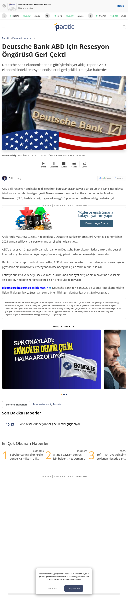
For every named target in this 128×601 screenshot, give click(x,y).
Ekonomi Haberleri (22, 38)
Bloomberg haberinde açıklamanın (26, 288)
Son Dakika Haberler (21, 413)
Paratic (6, 38)
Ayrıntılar (52, 588)
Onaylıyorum (74, 588)
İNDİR (120, 6)
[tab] (61, 394)
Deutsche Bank (42, 404)
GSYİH (57, 404)
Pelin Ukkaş (15, 178)
